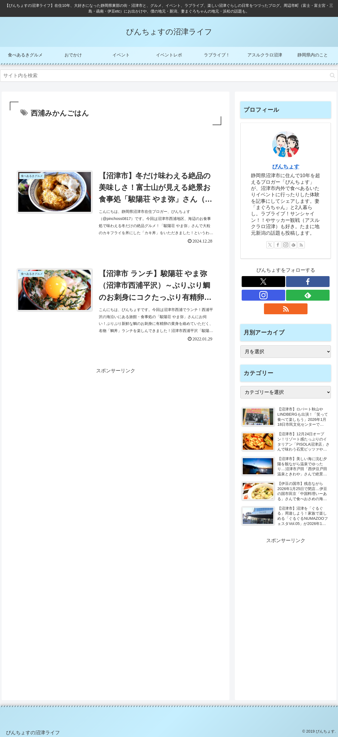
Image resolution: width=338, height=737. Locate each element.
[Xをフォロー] (270, 244)
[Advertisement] (115, 141)
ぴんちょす (285, 167)
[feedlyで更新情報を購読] (293, 244)
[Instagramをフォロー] (285, 244)
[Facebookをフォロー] (277, 244)
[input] (169, 76)
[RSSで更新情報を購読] (301, 244)
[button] (332, 75)
